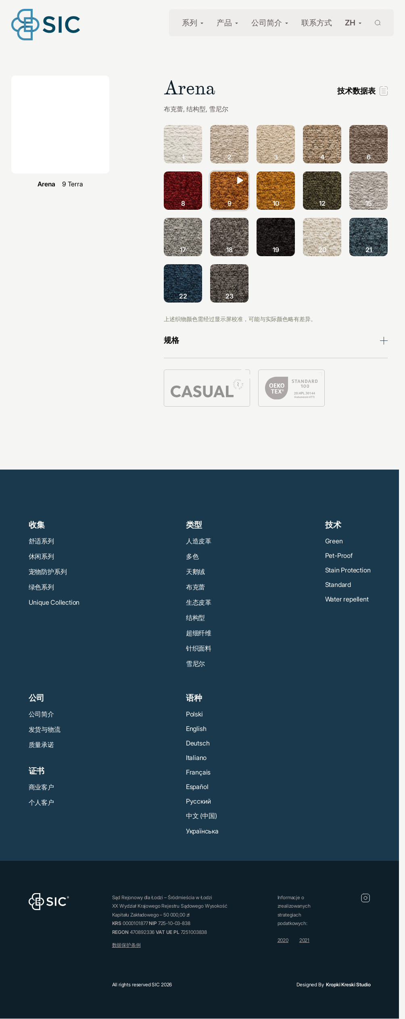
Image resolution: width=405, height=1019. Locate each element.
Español (197, 787)
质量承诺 (41, 745)
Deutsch (198, 743)
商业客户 (41, 787)
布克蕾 (195, 587)
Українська (202, 831)
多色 (192, 556)
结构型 (195, 618)
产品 (224, 22)
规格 (171, 340)
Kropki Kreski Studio (348, 984)
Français (198, 772)
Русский (198, 801)
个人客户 (41, 802)
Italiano (196, 758)
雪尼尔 (195, 664)
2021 (304, 940)
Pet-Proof (339, 555)
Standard (338, 584)
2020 (283, 940)
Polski (194, 714)
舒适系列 (41, 541)
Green (334, 541)
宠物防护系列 (48, 572)
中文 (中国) (201, 816)
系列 (189, 22)
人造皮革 (198, 541)
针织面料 (198, 648)
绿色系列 (41, 587)
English (196, 729)
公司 (37, 698)
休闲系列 (41, 556)
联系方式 (316, 22)
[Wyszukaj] (373, 21)
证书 (37, 771)
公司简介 (266, 22)
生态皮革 (198, 602)
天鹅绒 (195, 572)
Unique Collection (54, 602)
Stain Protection (348, 570)
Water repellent (347, 599)
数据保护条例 (126, 945)
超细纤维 (198, 633)
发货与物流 (45, 729)
